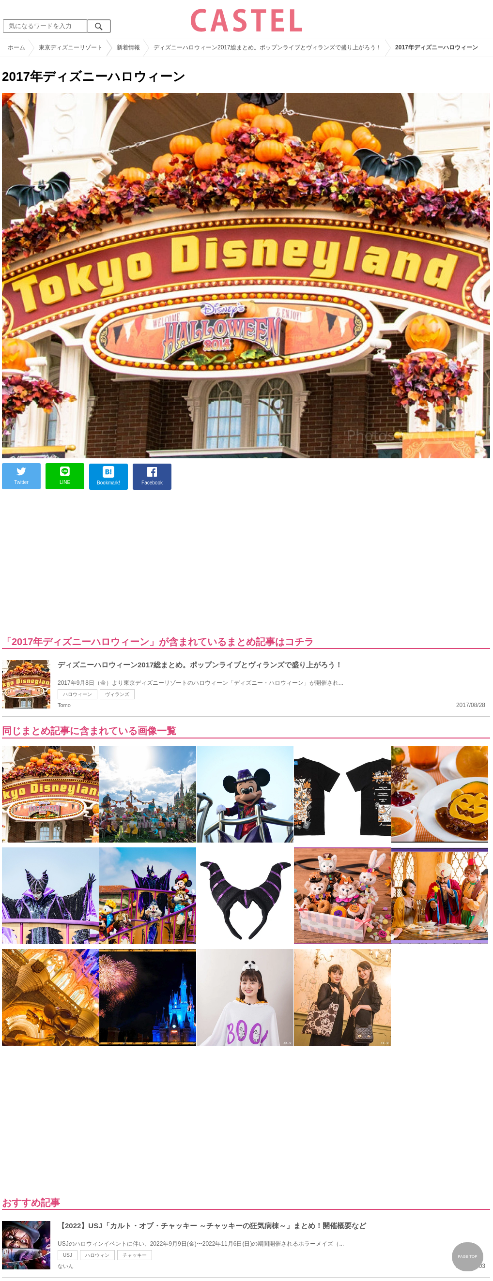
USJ (67, 1255)
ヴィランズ (117, 694)
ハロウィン (97, 1255)
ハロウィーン (77, 694)
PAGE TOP (467, 1256)
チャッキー (135, 1255)
